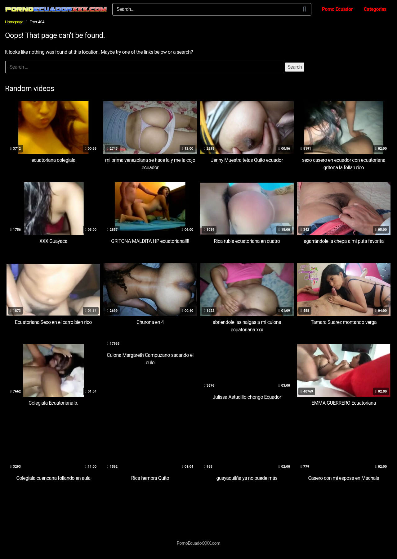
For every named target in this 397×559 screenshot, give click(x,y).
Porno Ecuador (337, 9)
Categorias (375, 9)
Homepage (14, 22)
